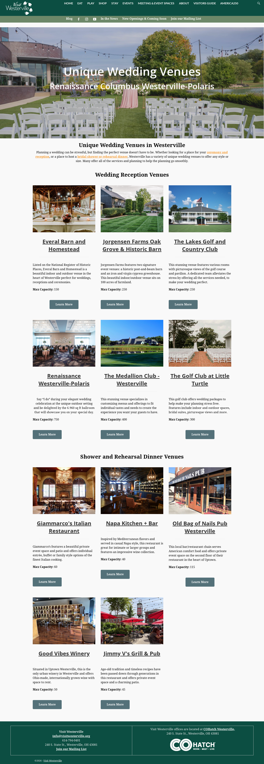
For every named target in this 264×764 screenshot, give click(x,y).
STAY (114, 3)
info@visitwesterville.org (71, 736)
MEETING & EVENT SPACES (156, 3)
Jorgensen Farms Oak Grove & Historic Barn (132, 245)
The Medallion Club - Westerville (131, 379)
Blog (69, 18)
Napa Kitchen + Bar (132, 523)
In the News (109, 18)
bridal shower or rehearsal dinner (102, 156)
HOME (68, 3)
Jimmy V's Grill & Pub (132, 653)
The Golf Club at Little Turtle (200, 379)
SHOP (103, 3)
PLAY (90, 3)
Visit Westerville (52, 760)
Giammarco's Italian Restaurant (64, 526)
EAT (80, 3)
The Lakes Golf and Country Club (200, 245)
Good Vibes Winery (64, 653)
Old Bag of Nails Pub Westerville (200, 527)
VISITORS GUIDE (204, 3)
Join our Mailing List (186, 18)
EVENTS (128, 3)
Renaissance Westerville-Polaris (64, 379)
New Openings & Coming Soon (144, 18)
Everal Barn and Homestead (64, 245)
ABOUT (184, 3)
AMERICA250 (229, 3)
